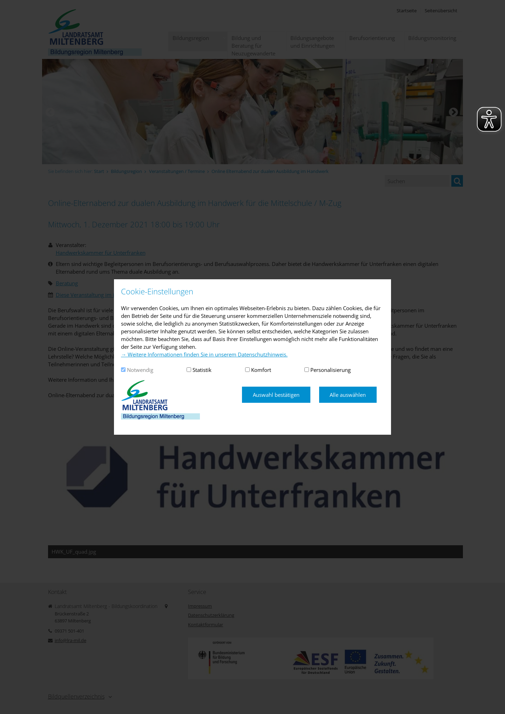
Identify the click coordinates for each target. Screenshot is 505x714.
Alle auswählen (348, 394)
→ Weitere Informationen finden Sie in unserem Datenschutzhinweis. (204, 354)
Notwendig (140, 369)
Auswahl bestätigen (276, 394)
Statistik (202, 369)
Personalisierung (330, 369)
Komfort (261, 369)
